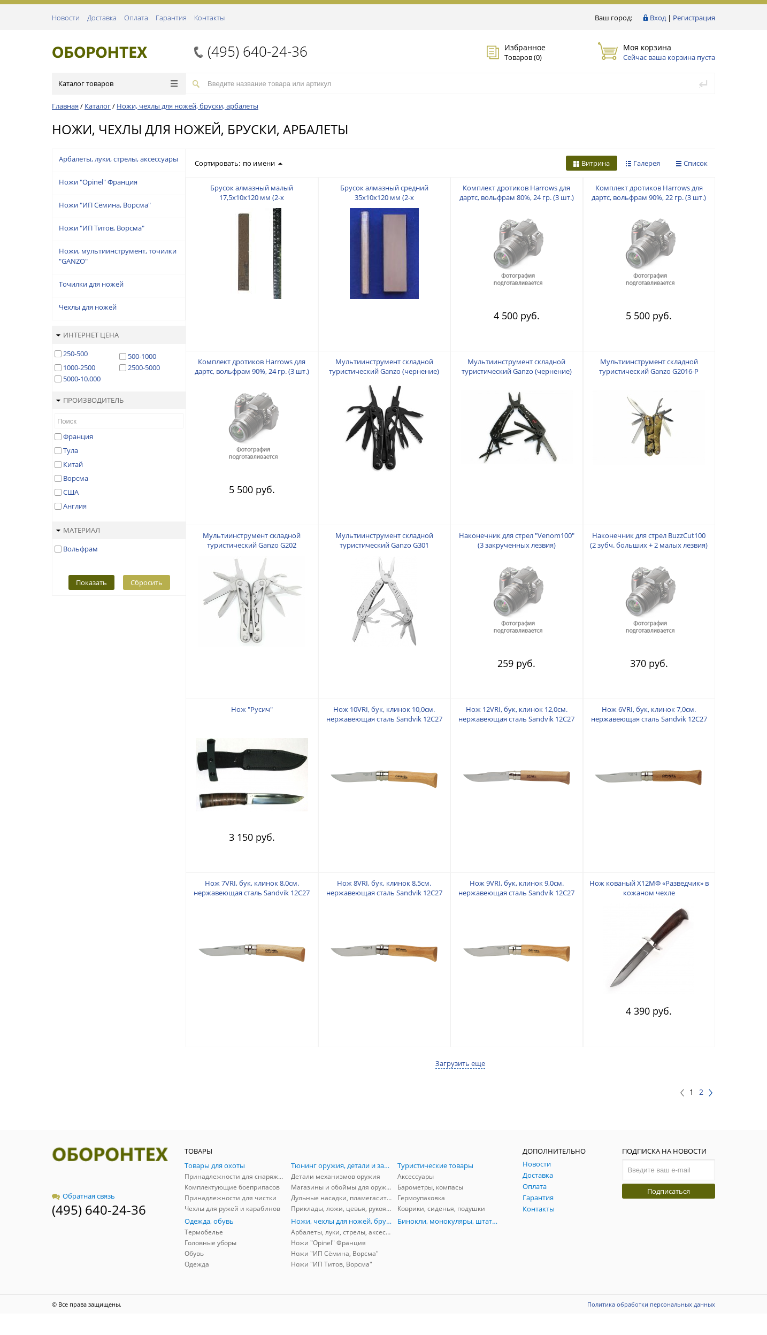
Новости (66, 17)
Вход (658, 17)
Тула (70, 450)
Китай (73, 464)
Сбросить (147, 582)
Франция (78, 436)
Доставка (102, 17)
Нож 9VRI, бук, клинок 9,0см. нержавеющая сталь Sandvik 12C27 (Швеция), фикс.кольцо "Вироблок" (516, 892)
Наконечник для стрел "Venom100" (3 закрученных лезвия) (516, 540)
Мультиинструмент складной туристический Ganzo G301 (384, 540)
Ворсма (75, 478)
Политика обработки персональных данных (651, 1304)
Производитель (90, 400)
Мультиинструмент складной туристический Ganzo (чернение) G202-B (384, 371)
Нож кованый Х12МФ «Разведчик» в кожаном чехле (649, 887)
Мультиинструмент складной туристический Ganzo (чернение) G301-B (517, 371)
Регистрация (694, 17)
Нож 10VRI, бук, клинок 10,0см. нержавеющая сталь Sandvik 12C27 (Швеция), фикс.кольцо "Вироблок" (384, 718)
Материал (78, 530)
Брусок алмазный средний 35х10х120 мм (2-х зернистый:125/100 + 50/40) (384, 197)
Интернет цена (87, 335)
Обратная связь (83, 1196)
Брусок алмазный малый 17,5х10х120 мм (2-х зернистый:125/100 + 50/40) (251, 197)
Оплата (136, 17)
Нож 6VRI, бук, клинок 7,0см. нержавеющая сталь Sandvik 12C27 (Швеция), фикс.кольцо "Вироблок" (648, 718)
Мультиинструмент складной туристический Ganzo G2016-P (649, 366)
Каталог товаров (118, 83)
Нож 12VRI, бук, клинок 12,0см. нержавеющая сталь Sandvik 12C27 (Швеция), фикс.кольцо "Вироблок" (516, 718)
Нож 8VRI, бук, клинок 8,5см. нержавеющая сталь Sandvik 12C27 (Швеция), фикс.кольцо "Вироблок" (384, 892)
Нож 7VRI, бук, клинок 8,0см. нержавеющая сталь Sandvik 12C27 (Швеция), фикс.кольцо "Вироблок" (252, 892)
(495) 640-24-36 (258, 51)
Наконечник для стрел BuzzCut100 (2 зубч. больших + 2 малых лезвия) (649, 540)
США (71, 492)
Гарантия (171, 17)
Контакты (209, 17)
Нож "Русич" (252, 709)
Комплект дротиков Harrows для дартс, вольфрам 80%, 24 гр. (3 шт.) (516, 192)
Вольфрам (80, 549)
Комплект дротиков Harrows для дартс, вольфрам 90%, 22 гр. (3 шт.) (649, 192)
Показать (91, 582)
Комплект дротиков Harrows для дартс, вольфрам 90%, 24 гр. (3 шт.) (252, 366)
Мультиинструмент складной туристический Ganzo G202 (252, 540)
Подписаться (668, 1191)
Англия (75, 506)
